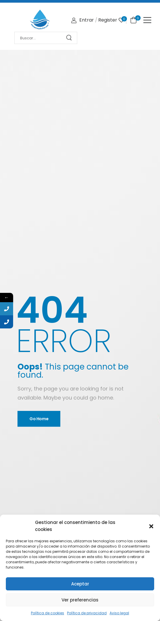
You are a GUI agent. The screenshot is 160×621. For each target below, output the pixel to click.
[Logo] (40, 19)
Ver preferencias (80, 600)
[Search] (40, 38)
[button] (151, 526)
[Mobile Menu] (147, 20)
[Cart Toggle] (132, 20)
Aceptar (80, 584)
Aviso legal (119, 613)
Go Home (39, 419)
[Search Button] (71, 38)
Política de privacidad (87, 613)
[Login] (82, 20)
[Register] (107, 20)
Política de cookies (47, 613)
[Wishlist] (121, 20)
